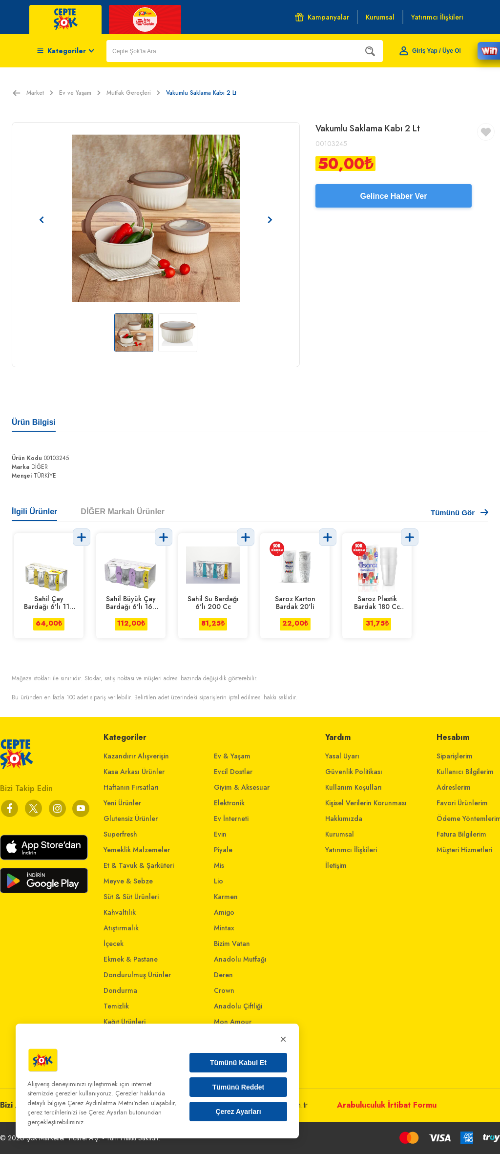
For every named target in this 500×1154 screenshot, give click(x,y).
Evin (220, 834)
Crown (224, 990)
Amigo (224, 912)
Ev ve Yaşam (80, 93)
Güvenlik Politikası (353, 771)
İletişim (336, 865)
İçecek (114, 943)
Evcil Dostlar (233, 771)
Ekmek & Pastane (131, 959)
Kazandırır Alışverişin (136, 756)
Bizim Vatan (232, 943)
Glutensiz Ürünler (131, 818)
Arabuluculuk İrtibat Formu (387, 1105)
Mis (219, 865)
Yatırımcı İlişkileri (351, 850)
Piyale (223, 850)
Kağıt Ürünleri (125, 1022)
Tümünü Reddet (238, 1087)
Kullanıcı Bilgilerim (465, 771)
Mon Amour (232, 1022)
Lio (218, 881)
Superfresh (120, 834)
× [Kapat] (283, 1039)
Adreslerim (454, 787)
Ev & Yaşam (232, 756)
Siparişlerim (455, 756)
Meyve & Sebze (128, 881)
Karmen (226, 897)
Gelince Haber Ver (393, 196)
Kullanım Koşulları (353, 787)
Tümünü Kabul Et (238, 1063)
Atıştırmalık (121, 928)
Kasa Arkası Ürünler (134, 771)
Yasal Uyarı (342, 756)
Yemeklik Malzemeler (137, 850)
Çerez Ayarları (238, 1111)
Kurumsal (339, 834)
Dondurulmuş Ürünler (137, 975)
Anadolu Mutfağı (240, 959)
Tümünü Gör (459, 512)
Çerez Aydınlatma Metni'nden (108, 1103)
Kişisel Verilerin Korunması (366, 803)
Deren (223, 975)
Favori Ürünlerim (462, 803)
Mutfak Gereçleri (133, 93)
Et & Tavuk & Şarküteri (139, 865)
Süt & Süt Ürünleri (131, 897)
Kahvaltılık (120, 912)
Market (39, 93)
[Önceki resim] (41, 219)
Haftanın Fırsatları (131, 787)
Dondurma (120, 990)
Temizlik (116, 1006)
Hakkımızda (343, 818)
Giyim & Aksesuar (242, 787)
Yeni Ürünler (122, 803)
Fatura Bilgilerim (461, 834)
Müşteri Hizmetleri (464, 850)
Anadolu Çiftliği (238, 1006)
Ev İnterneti (231, 818)
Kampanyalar (322, 17)
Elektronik (229, 803)
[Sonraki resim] (270, 219)
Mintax (224, 928)
